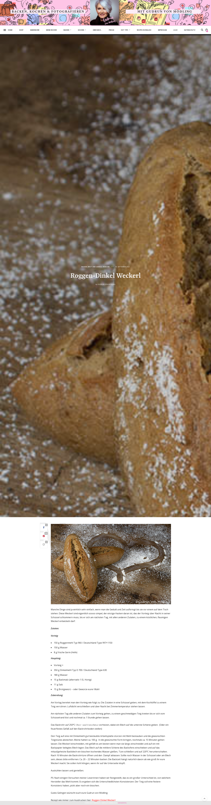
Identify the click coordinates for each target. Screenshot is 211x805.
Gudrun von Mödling (106, 284)
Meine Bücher (56, 30)
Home (15, 30)
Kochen (86, 30)
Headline (106, 266)
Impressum (167, 30)
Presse (116, 30)
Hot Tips (129, 30)
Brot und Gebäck (95, 266)
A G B (180, 30)
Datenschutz (194, 30)
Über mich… (102, 30)
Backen (71, 30)
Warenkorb (39, 30)
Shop (26, 30)
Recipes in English (149, 30)
